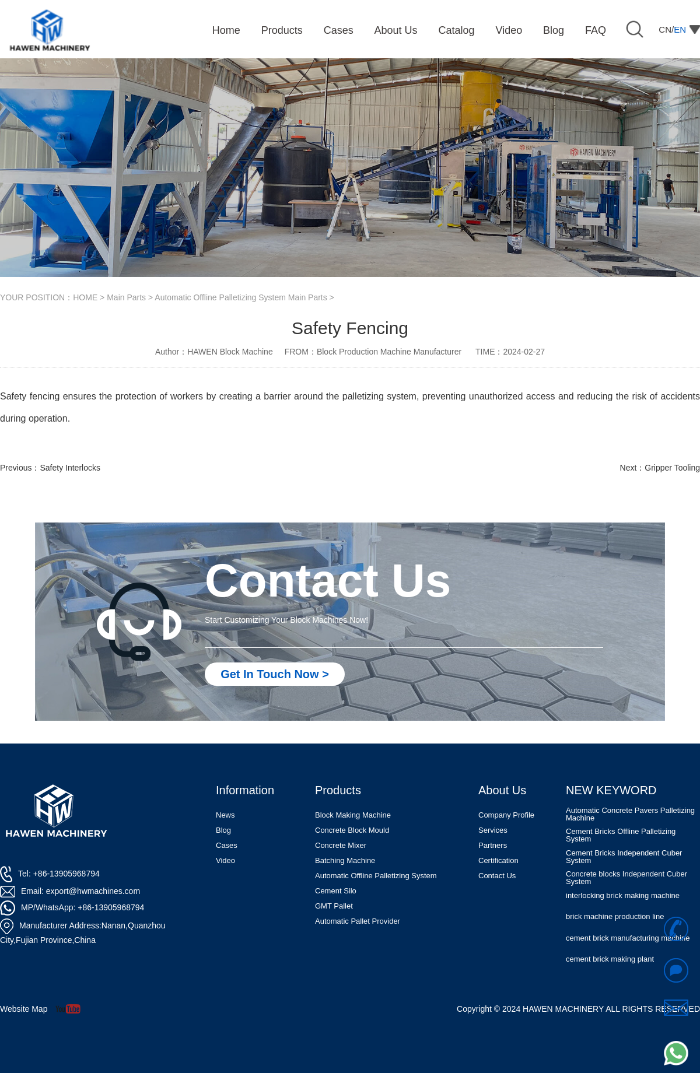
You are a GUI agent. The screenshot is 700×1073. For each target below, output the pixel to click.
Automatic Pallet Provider (357, 921)
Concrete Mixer (340, 845)
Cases (226, 845)
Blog (223, 830)
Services (493, 830)
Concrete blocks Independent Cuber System (626, 878)
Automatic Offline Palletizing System (376, 875)
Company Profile (506, 815)
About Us (502, 790)
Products (338, 790)
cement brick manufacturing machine (628, 939)
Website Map (23, 1009)
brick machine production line (615, 917)
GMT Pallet (334, 906)
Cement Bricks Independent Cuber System (624, 857)
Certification (498, 860)
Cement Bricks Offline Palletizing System (621, 836)
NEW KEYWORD (611, 790)
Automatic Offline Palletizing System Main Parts (241, 297)
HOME (85, 297)
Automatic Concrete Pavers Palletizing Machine (630, 815)
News (225, 815)
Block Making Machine (353, 815)
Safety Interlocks (70, 467)
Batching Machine (345, 860)
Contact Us (497, 875)
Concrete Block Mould (352, 830)
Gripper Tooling (672, 467)
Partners (492, 845)
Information (245, 790)
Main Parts (126, 297)
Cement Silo (335, 890)
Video (225, 860)
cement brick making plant (610, 960)
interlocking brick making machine (623, 896)
